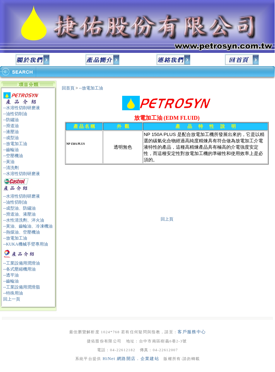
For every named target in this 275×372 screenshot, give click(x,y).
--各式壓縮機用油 (19, 269)
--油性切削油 (15, 113)
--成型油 (11, 137)
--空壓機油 (13, 155)
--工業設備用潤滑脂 (21, 287)
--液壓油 (11, 131)
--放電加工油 (15, 143)
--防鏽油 (11, 119)
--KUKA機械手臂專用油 (25, 244)
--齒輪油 (11, 149)
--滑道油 (11, 125)
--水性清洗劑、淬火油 (23, 220)
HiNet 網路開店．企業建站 (131, 358)
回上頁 (167, 219)
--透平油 (11, 275)
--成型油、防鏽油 (19, 208)
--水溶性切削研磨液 (21, 107)
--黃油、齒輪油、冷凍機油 (28, 226)
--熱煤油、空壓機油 (21, 232)
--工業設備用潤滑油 (21, 263)
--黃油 (8, 161)
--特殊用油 (13, 293)
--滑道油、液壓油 (19, 214)
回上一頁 (11, 299)
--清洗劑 (11, 167)
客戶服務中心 (192, 331)
